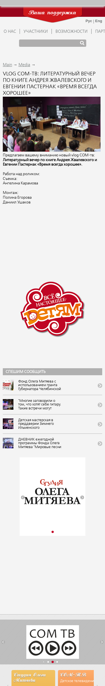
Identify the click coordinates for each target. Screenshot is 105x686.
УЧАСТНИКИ (36, 32)
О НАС (10, 32)
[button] (23, 497)
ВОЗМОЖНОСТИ (71, 32)
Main (7, 65)
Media (24, 65)
